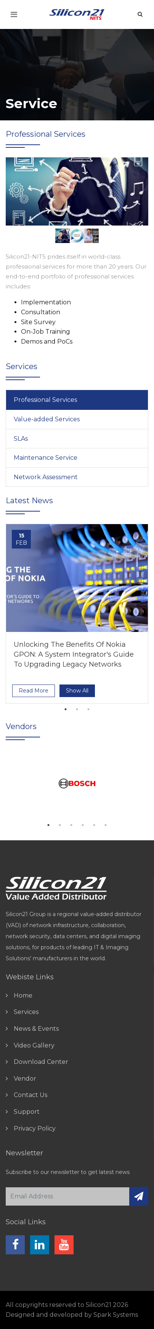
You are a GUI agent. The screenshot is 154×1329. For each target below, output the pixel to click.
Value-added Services (47, 419)
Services (26, 1012)
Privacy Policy (35, 1128)
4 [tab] (83, 825)
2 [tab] (77, 709)
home (23, 995)
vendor (25, 1078)
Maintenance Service (45, 457)
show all (77, 690)
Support (27, 1111)
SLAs (21, 438)
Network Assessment (46, 477)
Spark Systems (115, 1314)
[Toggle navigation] (14, 14)
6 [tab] (105, 825)
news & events (36, 1028)
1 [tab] (65, 709)
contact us (30, 1095)
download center (41, 1061)
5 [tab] (94, 825)
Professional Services (45, 399)
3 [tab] (88, 709)
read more (33, 690)
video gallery (34, 1045)
